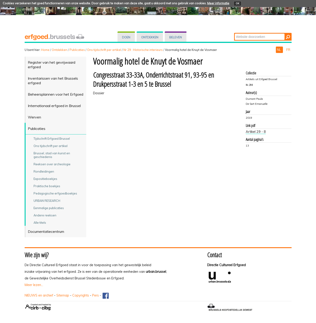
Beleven (175, 37)
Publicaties (77, 50)
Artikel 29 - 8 (256, 132)
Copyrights (80, 295)
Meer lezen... (34, 285)
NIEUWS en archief (39, 295)
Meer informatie (218, 3)
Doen (126, 37)
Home (45, 50)
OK (237, 3)
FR (288, 50)
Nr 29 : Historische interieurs (143, 50)
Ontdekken (149, 37)
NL (279, 50)
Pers (95, 295)
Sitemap (62, 295)
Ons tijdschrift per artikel (104, 50)
